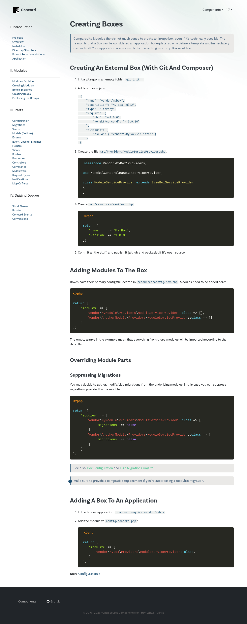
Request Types (21, 175)
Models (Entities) (22, 133)
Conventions (20, 219)
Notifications (20, 179)
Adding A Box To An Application (113, 501)
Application (19, 59)
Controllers (19, 163)
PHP (142, 613)
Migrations (18, 125)
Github (53, 601)
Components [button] (211, 10)
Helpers (17, 146)
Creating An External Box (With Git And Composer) (141, 68)
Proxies (16, 210)
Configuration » (89, 574)
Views (16, 150)
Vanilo (160, 613)
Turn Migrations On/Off (136, 468)
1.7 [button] (228, 10)
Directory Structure (24, 50)
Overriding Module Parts (100, 360)
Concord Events (22, 214)
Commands (19, 167)
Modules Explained (23, 81)
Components (27, 601)
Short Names (20, 206)
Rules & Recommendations (28, 54)
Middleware (19, 171)
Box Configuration (100, 468)
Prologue (17, 38)
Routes (16, 154)
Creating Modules (23, 85)
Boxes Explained (22, 90)
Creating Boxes (21, 94)
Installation (19, 46)
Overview (18, 42)
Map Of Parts (20, 183)
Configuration (20, 121)
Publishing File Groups (25, 98)
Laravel (150, 613)
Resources (18, 158)
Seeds (16, 129)
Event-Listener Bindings (27, 142)
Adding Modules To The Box (108, 270)
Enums (16, 137)
